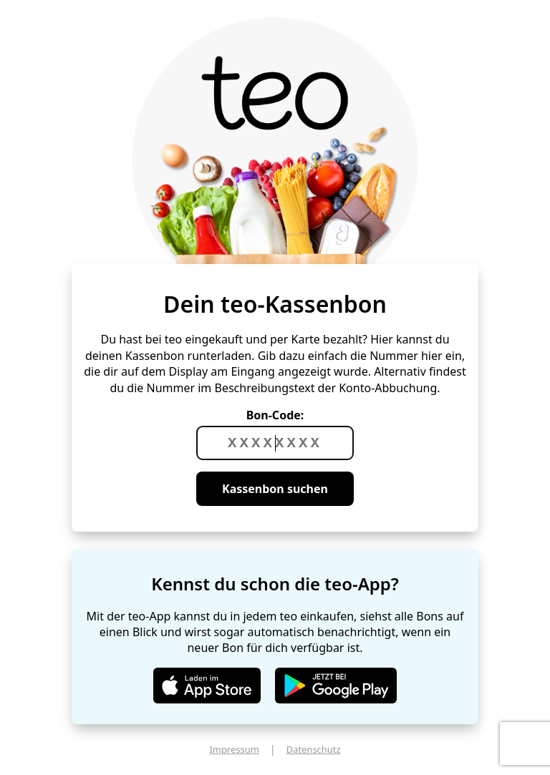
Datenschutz (313, 749)
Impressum (234, 749)
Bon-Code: (275, 415)
